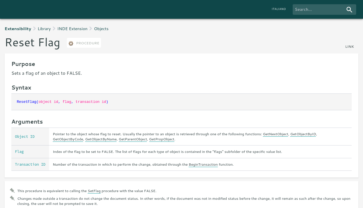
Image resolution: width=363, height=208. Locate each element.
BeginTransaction (203, 164)
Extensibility (18, 29)
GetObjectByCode (68, 139)
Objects (101, 29)
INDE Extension (72, 29)
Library (44, 29)
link (349, 46)
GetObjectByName (101, 139)
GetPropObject (161, 139)
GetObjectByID (303, 133)
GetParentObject (133, 139)
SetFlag (94, 190)
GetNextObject (275, 133)
